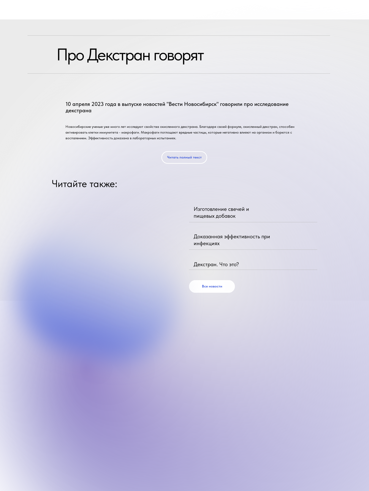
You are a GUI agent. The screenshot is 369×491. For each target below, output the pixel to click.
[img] (312, 211)
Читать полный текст (184, 157)
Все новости (212, 286)
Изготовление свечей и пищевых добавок (221, 212)
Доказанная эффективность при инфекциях (232, 240)
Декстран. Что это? (216, 264)
